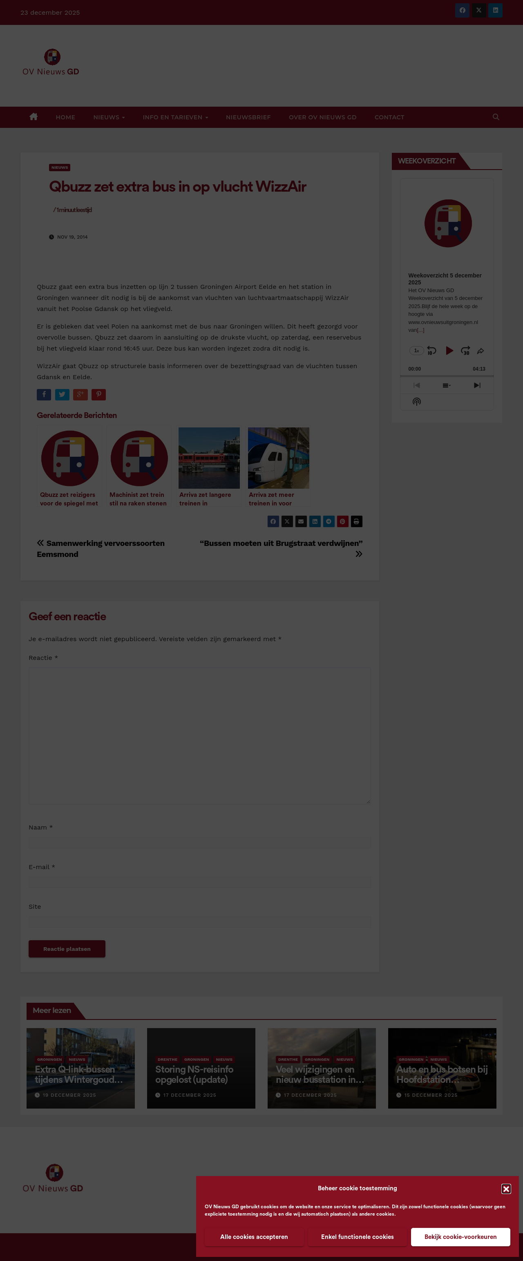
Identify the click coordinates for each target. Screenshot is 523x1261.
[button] (506, 1189)
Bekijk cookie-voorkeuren (461, 1237)
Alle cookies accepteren (254, 1237)
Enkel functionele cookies (357, 1237)
